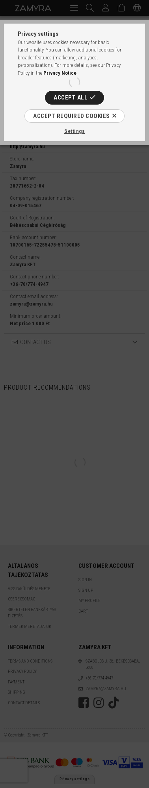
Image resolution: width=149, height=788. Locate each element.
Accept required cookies (71, 116)
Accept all (71, 97)
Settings (74, 131)
